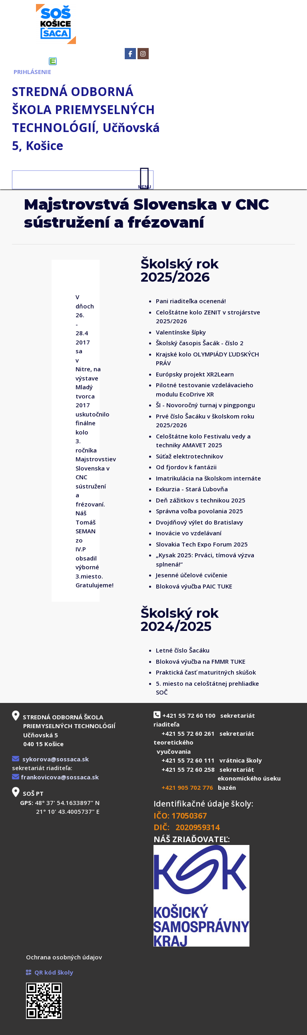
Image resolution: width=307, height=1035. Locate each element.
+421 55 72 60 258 (188, 769)
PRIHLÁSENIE (32, 72)
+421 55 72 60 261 (188, 733)
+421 (169, 787)
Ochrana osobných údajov (64, 957)
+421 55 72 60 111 (188, 760)
